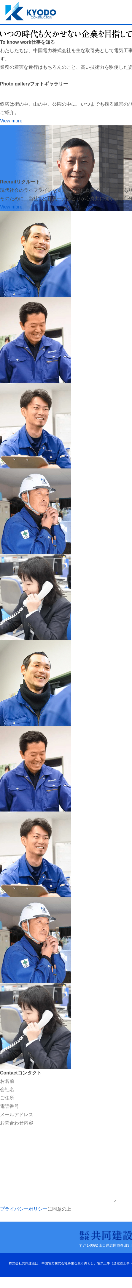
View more (11, 120)
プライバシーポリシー (23, 1208)
